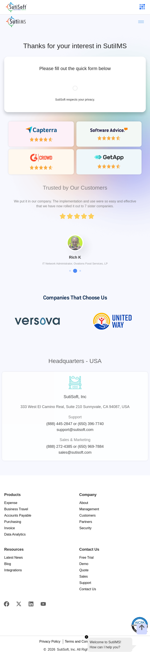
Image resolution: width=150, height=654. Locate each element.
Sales (83, 576)
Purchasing (12, 522)
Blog (7, 564)
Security (85, 528)
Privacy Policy (49, 641)
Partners (85, 522)
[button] (70, 271)
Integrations (13, 570)
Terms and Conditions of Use (86, 641)
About (83, 503)
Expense (10, 503)
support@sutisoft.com (75, 430)
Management (89, 509)
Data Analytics (15, 534)
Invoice (9, 528)
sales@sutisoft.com (74, 452)
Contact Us (87, 589)
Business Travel (16, 509)
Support (85, 583)
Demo (83, 564)
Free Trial (86, 557)
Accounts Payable (17, 515)
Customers (87, 515)
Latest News (13, 557)
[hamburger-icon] (142, 7)
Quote (84, 570)
